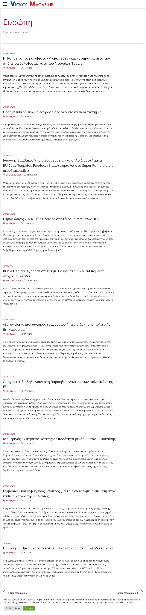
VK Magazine (12, 68)
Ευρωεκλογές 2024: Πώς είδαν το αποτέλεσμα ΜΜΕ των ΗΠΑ (51, 221)
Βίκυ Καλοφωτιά (13, 177)
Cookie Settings (13, 608)
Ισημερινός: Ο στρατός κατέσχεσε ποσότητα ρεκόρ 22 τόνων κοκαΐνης (59, 441)
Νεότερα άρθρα (18, 592)
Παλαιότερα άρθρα (126, 592)
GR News (7, 546)
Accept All (29, 608)
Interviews (8, 158)
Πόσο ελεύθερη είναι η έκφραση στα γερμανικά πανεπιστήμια (52, 114)
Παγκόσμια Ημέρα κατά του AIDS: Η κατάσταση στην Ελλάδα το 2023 (58, 550)
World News (9, 54)
